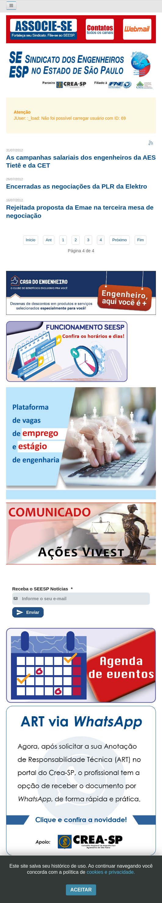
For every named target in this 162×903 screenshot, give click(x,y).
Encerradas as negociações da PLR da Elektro (76, 186)
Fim (140, 240)
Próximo (119, 240)
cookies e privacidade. (111, 872)
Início (30, 240)
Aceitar (81, 889)
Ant (49, 240)
